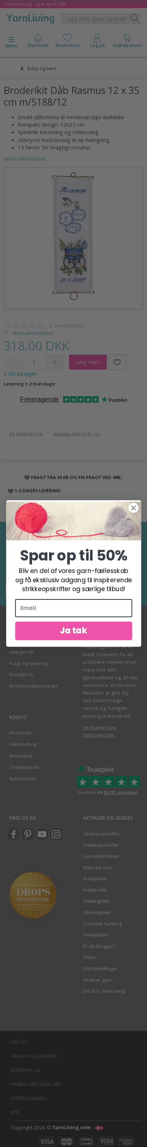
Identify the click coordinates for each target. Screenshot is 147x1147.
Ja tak (73, 636)
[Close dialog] (133, 513)
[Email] (73, 614)
